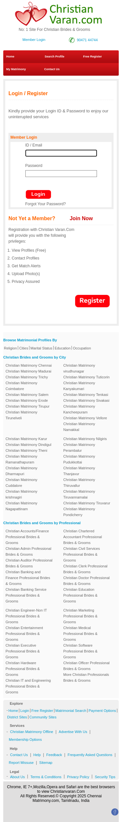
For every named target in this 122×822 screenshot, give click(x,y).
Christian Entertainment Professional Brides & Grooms (24, 633)
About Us (17, 777)
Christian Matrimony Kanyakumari (79, 386)
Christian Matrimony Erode (27, 400)
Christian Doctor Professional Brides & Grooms (86, 581)
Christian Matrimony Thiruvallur (79, 482)
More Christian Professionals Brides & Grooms (86, 677)
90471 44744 (87, 40)
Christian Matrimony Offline (31, 732)
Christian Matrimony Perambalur (79, 447)
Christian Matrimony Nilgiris (85, 439)
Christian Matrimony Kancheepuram (79, 409)
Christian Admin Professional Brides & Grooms (28, 551)
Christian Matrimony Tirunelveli (21, 415)
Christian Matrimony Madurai (28, 371)
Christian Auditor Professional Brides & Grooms (29, 563)
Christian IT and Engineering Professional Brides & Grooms (28, 686)
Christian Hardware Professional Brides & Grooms (23, 669)
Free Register (92, 56)
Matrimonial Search (70, 711)
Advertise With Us (73, 732)
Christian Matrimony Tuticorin (86, 377)
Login (24, 711)
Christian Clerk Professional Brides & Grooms (85, 569)
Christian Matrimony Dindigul (28, 445)
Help (37, 755)
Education (63, 348)
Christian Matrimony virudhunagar (79, 368)
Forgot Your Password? (45, 204)
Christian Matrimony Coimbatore (21, 386)
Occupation (82, 348)
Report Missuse (21, 763)
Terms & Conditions (45, 777)
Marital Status (41, 348)
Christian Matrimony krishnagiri (21, 494)
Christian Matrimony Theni (26, 450)
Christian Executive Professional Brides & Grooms (23, 651)
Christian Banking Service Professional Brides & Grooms (26, 595)
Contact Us (50, 69)
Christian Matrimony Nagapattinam (21, 506)
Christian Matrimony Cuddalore (21, 482)
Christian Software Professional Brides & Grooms (80, 651)
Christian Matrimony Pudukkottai (79, 459)
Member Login (33, 40)
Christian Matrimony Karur (26, 439)
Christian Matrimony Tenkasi (85, 395)
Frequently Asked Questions (90, 755)
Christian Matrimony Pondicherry (79, 512)
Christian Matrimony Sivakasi (86, 400)
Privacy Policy (78, 777)
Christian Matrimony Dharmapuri (21, 471)
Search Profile (54, 56)
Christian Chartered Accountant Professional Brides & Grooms (82, 537)
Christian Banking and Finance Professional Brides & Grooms (28, 578)
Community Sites (42, 717)
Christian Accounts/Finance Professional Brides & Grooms (27, 537)
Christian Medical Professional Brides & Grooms (80, 633)
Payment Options (102, 711)
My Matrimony (16, 69)
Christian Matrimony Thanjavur (79, 471)
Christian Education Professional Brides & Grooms (80, 595)
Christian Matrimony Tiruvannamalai (79, 494)
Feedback (54, 755)
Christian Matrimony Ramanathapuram (21, 459)
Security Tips (105, 777)
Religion (10, 348)
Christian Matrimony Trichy (27, 377)
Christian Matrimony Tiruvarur (86, 503)
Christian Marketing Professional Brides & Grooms (80, 616)
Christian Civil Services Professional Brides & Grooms (81, 554)
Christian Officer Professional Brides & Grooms (86, 666)
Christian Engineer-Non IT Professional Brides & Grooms (26, 616)
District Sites (17, 717)
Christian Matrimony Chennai (29, 365)
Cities (23, 348)
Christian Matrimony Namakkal (79, 427)
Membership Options (25, 739)
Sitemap (45, 763)
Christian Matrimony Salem (27, 395)
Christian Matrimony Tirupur (27, 406)
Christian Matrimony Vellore (85, 418)
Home (10, 56)
